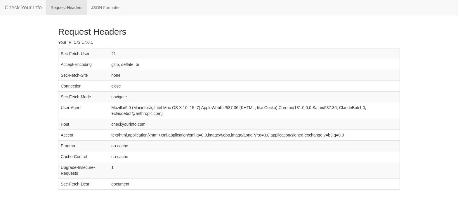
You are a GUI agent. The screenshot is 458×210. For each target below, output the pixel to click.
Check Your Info (23, 7)
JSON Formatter (106, 7)
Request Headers (66, 7)
